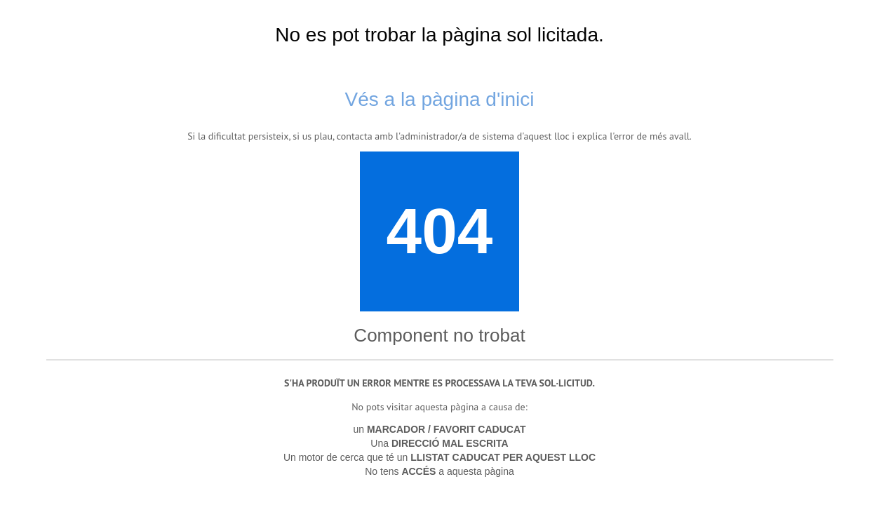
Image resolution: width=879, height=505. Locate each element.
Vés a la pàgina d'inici (440, 99)
